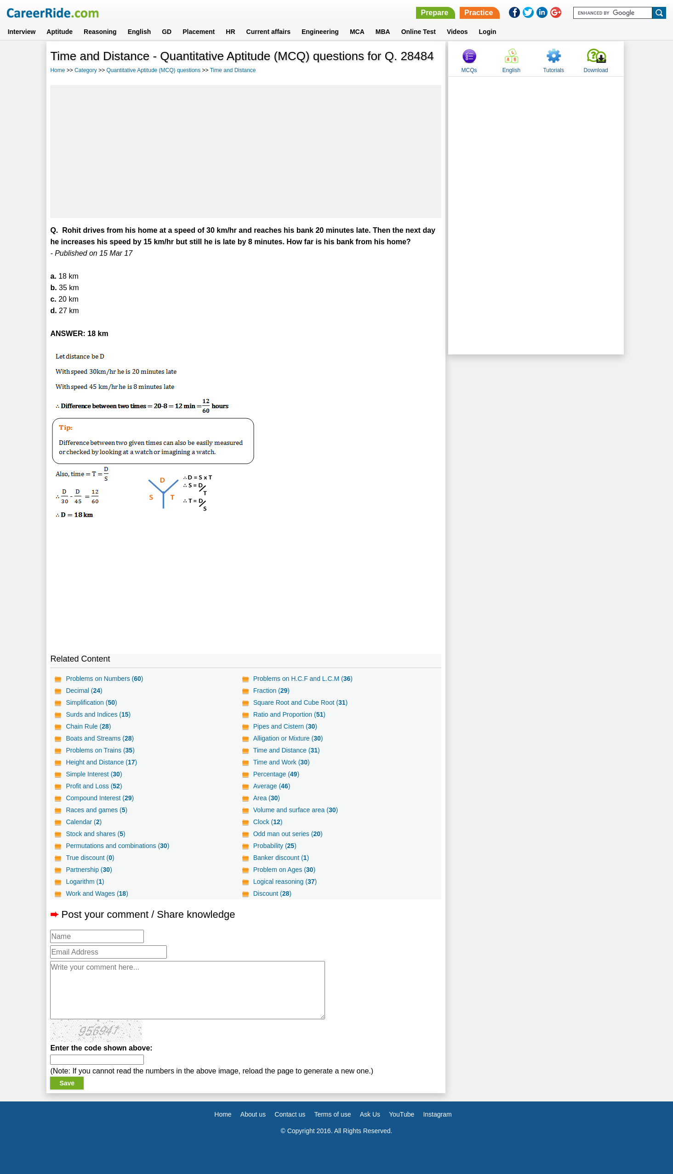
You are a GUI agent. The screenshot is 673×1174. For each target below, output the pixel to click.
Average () (272, 786)
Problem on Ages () (284, 869)
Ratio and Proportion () (289, 714)
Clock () (268, 822)
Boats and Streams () (100, 738)
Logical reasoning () (285, 881)
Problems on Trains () (100, 750)
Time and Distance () (286, 750)
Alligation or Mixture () (288, 738)
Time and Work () (281, 762)
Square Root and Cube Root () (300, 702)
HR (230, 31)
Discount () (272, 893)
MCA (357, 31)
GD (166, 31)
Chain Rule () (88, 726)
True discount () (90, 857)
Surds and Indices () (98, 714)
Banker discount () (281, 857)
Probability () (275, 845)
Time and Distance (233, 70)
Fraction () (271, 690)
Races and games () (96, 810)
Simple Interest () (94, 774)
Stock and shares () (95, 833)
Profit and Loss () (94, 786)
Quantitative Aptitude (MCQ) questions (153, 70)
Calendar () (84, 822)
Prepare (434, 13)
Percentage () (276, 774)
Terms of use (332, 1114)
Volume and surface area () (295, 810)
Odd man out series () (288, 833)
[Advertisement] (245, 151)
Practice (478, 13)
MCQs (469, 70)
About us (253, 1114)
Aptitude (59, 31)
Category (85, 70)
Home (57, 70)
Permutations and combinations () (117, 845)
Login (487, 31)
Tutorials (553, 70)
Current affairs (268, 31)
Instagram (437, 1114)
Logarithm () (85, 881)
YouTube (401, 1114)
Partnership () (89, 869)
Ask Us (370, 1114)
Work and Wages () (97, 893)
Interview (22, 31)
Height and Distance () (101, 762)
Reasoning (100, 31)
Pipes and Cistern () (285, 726)
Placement (199, 31)
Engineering (320, 31)
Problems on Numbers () (104, 678)
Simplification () (91, 702)
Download (595, 70)
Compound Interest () (100, 798)
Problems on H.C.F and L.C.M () (303, 678)
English (139, 31)
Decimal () (84, 690)
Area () (266, 798)
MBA (383, 31)
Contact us (289, 1114)
